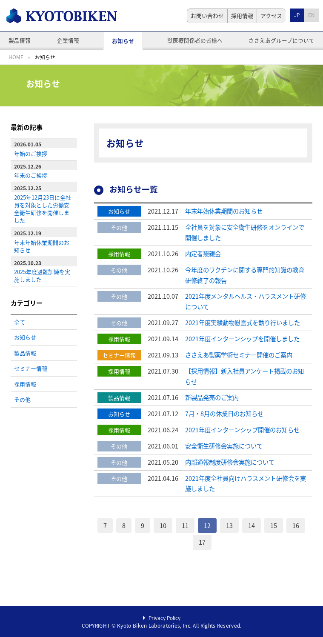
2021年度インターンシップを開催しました (242, 338)
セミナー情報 (30, 368)
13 (229, 525)
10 (163, 525)
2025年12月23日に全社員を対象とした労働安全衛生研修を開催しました (42, 208)
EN (311, 15)
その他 (22, 399)
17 (202, 542)
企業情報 (68, 40)
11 (185, 525)
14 (251, 525)
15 (273, 525)
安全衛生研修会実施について (224, 446)
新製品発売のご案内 (212, 397)
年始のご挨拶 (30, 153)
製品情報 (20, 40)
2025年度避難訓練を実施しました (42, 275)
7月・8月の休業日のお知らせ (224, 413)
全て (19, 322)
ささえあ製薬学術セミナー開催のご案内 (238, 355)
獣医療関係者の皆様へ (195, 40)
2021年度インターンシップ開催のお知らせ (242, 429)
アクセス (271, 15)
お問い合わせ (207, 15)
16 (295, 525)
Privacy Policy (164, 618)
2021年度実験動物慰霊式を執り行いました (242, 322)
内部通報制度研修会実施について (229, 462)
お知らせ (123, 41)
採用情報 (242, 15)
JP (297, 15)
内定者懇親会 (203, 253)
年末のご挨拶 (30, 175)
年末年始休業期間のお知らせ (41, 246)
